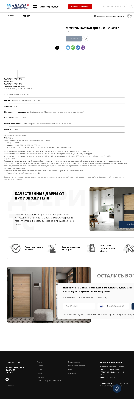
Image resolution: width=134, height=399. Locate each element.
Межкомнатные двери (76, 366)
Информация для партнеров (109, 16)
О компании (41, 366)
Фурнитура (72, 373)
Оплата (39, 373)
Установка (40, 377)
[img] (35, 6)
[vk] (7, 379)
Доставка (40, 369)
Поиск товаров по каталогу (112, 6)
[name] (79, 306)
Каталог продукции (49, 6)
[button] (80, 6)
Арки (70, 369)
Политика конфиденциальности (49, 381)
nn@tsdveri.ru (111, 377)
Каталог (39, 362)
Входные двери (74, 362)
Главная (26, 15)
